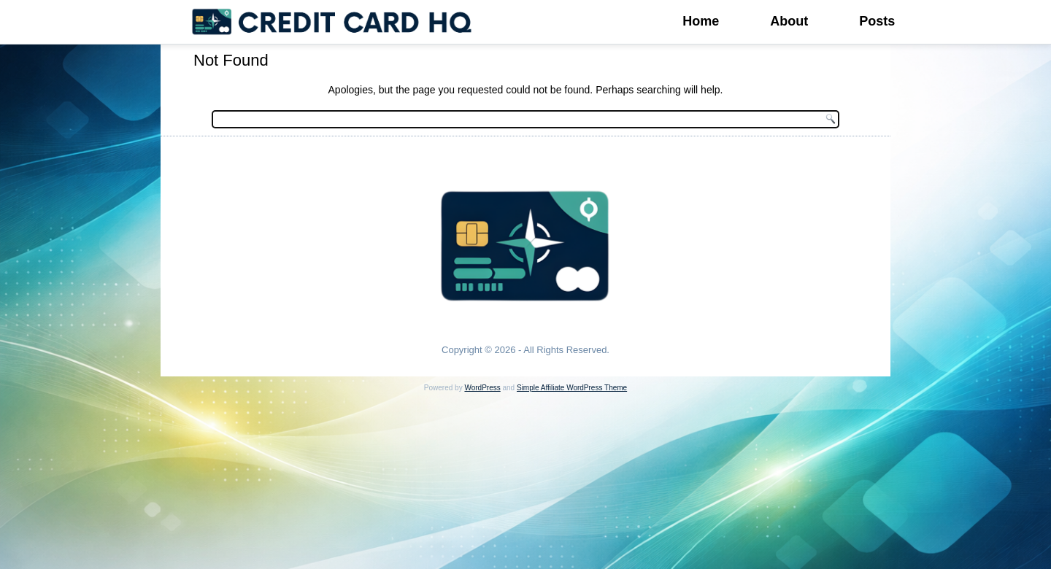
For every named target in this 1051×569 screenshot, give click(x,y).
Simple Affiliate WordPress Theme (572, 388)
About (789, 21)
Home (700, 21)
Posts (877, 21)
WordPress (482, 388)
